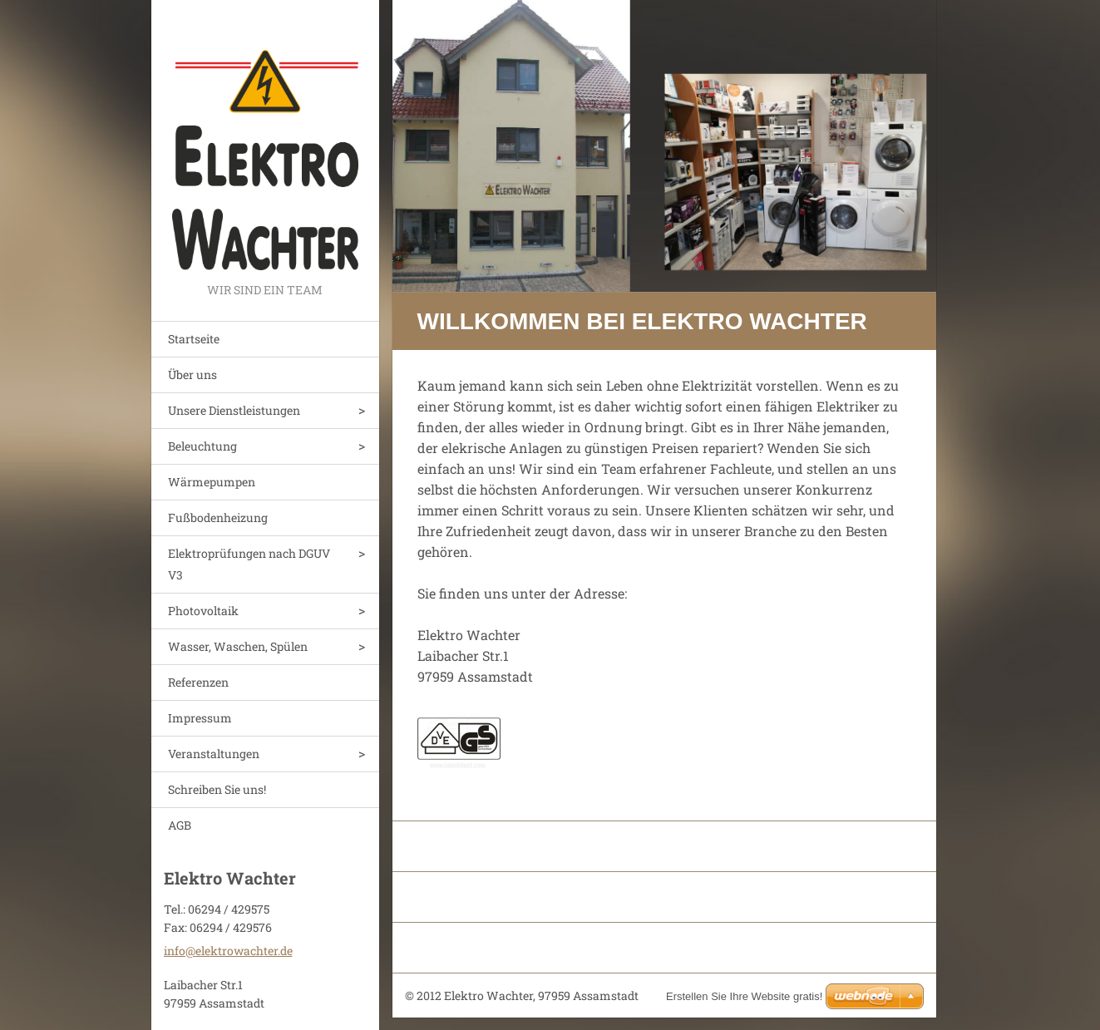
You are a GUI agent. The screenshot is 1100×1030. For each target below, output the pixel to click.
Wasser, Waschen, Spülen (238, 646)
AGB (179, 825)
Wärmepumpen (211, 482)
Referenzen (198, 682)
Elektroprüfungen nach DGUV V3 (249, 564)
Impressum (200, 718)
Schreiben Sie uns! (217, 789)
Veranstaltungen (213, 753)
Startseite (194, 339)
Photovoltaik (203, 610)
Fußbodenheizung (218, 517)
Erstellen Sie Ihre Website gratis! (744, 996)
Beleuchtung (202, 446)
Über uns (192, 374)
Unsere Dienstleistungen (234, 410)
